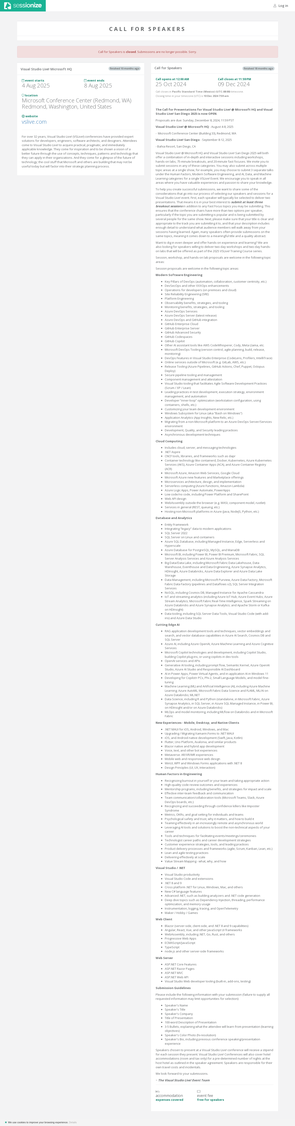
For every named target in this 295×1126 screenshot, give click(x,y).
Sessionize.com (23, 5)
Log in (280, 5)
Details (73, 1122)
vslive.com (34, 121)
